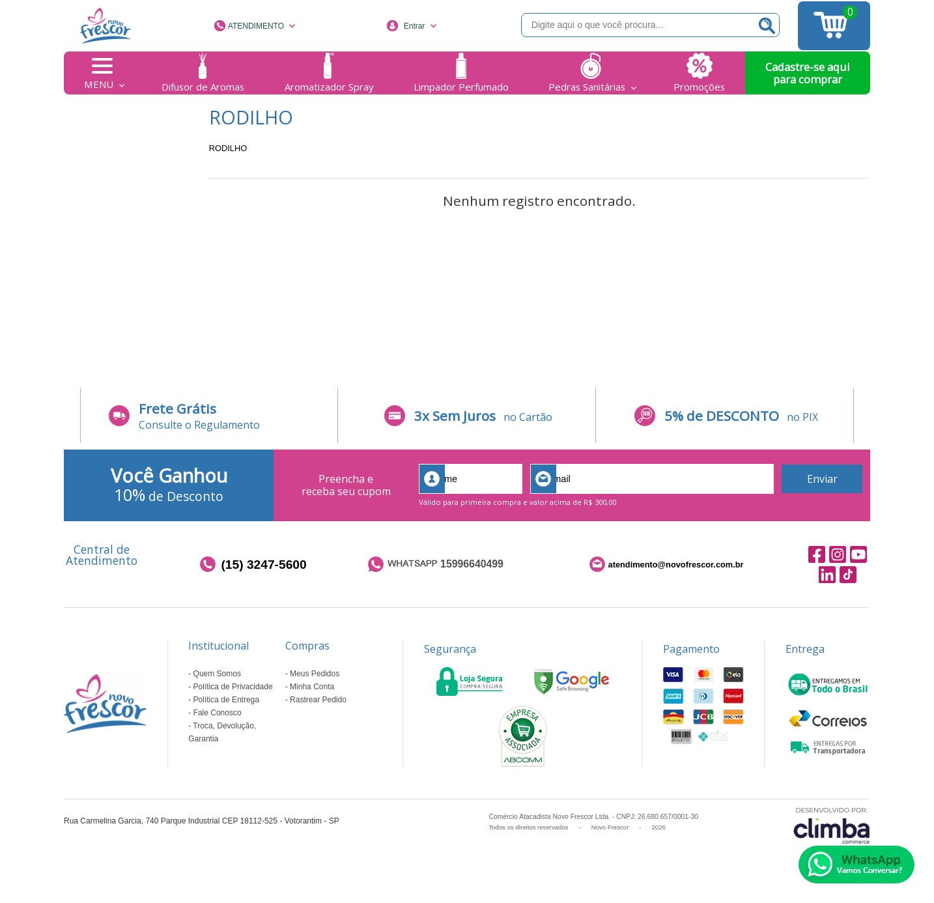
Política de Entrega (226, 699)
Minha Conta (312, 686)
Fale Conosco (217, 712)
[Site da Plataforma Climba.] (831, 825)
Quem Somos (217, 673)
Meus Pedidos (314, 673)
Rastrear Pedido (318, 699)
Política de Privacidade (233, 686)
